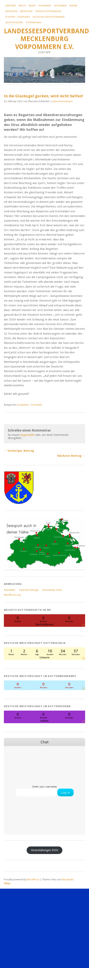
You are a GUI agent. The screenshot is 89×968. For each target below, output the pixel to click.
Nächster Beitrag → (71, 455)
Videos (22, 5)
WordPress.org (12, 594)
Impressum (26, 11)
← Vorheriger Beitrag (19, 450)
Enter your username (44, 786)
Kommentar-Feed (52, 590)
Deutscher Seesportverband (49, 17)
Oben (7, 883)
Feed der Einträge (28, 590)
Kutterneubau (34, 22)
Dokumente (44, 5)
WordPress (33, 879)
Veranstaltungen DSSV (44, 850)
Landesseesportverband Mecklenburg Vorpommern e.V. (46, 39)
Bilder (32, 5)
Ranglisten (11, 11)
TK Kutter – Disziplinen (17, 17)
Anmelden (9, 590)
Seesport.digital (14, 22)
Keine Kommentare (62, 101)
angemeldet (27, 434)
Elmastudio (68, 879)
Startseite (10, 5)
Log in (65, 792)
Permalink (36, 404)
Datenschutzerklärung (48, 11)
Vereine (73, 5)
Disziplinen (60, 5)
